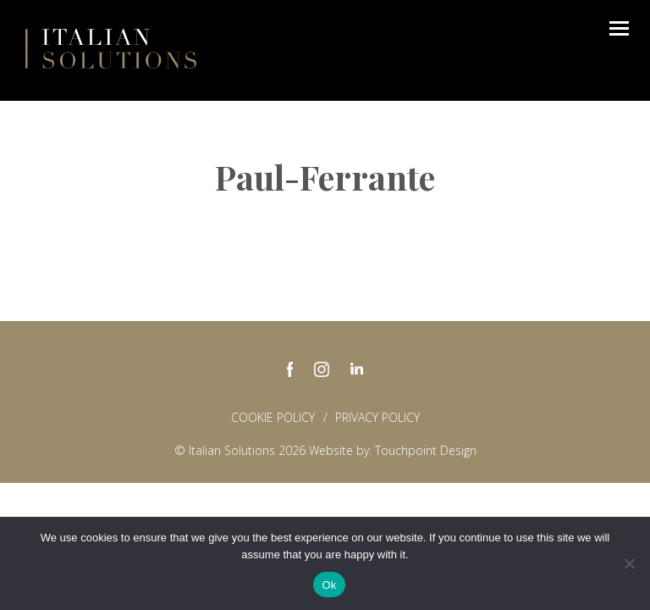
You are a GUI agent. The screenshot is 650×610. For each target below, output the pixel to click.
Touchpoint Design (425, 450)
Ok (329, 585)
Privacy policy (377, 417)
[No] (628, 563)
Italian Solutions (110, 48)
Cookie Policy (273, 417)
